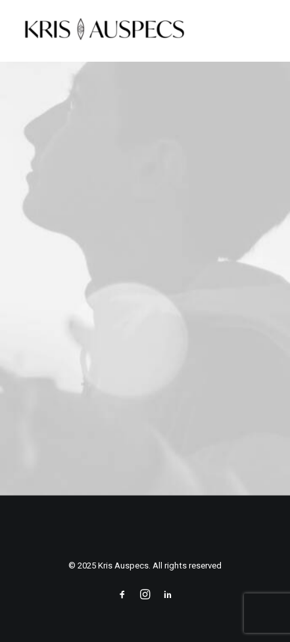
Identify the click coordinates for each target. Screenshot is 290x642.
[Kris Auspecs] (104, 31)
